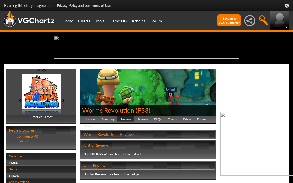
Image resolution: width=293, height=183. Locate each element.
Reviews (125, 159)
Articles (138, 20)
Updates (89, 159)
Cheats (172, 159)
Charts (84, 20)
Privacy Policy (67, 5)
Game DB (118, 20)
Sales (87, 165)
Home (67, 20)
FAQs (157, 159)
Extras (187, 159)
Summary (108, 159)
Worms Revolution (108, 149)
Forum (156, 20)
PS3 (143, 149)
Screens (142, 159)
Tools (99, 20)
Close (287, 6)
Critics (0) (23, 180)
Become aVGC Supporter (229, 21)
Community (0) (27, 176)
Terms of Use (100, 5)
